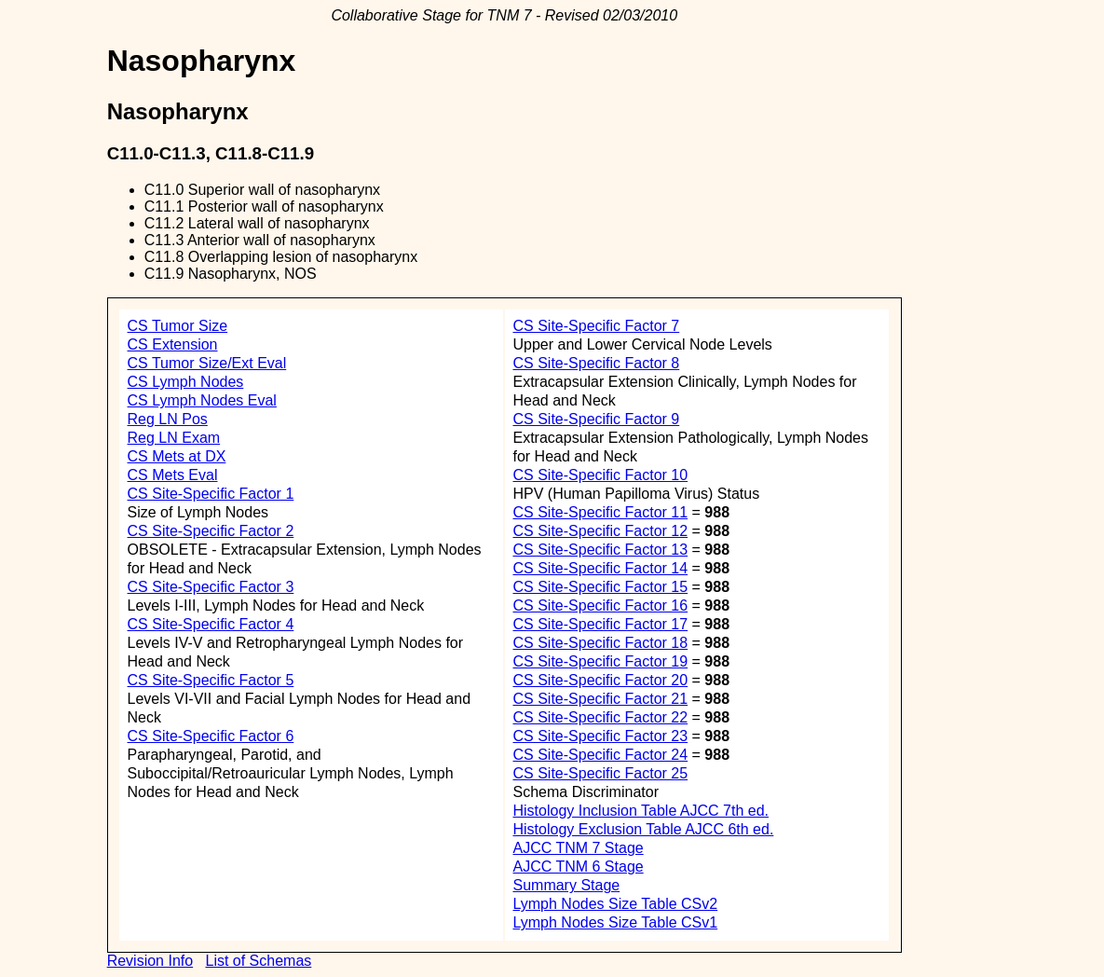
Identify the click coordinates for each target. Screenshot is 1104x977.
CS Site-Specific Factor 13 (600, 549)
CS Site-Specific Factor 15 (600, 587)
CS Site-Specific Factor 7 (595, 326)
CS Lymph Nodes (186, 382)
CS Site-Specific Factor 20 (600, 680)
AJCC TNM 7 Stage (577, 848)
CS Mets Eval (173, 475)
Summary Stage (566, 885)
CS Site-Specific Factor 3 (211, 587)
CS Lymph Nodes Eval (202, 400)
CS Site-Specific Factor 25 (600, 773)
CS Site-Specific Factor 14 (600, 568)
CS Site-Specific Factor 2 (211, 531)
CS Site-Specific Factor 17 (600, 624)
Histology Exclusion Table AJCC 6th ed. (642, 829)
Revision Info (150, 961)
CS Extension (173, 344)
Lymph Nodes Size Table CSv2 (614, 904)
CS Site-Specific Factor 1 (211, 494)
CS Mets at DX (177, 456)
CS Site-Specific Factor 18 (600, 643)
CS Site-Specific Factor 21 (600, 699)
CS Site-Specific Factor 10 (600, 475)
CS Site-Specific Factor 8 (595, 363)
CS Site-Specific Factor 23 (600, 736)
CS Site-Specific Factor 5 (211, 680)
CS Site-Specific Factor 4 (211, 624)
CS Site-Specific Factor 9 (595, 419)
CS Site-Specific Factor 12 (600, 531)
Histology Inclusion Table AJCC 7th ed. (640, 811)
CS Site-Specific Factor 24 (600, 755)
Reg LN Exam (174, 438)
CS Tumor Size (178, 326)
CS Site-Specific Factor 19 (600, 661)
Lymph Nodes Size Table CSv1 (614, 922)
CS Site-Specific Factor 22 (600, 717)
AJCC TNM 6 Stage (577, 866)
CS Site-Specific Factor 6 (211, 736)
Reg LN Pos (168, 419)
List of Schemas (258, 961)
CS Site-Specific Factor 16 (600, 605)
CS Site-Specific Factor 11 (600, 512)
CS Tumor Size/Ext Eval (207, 363)
